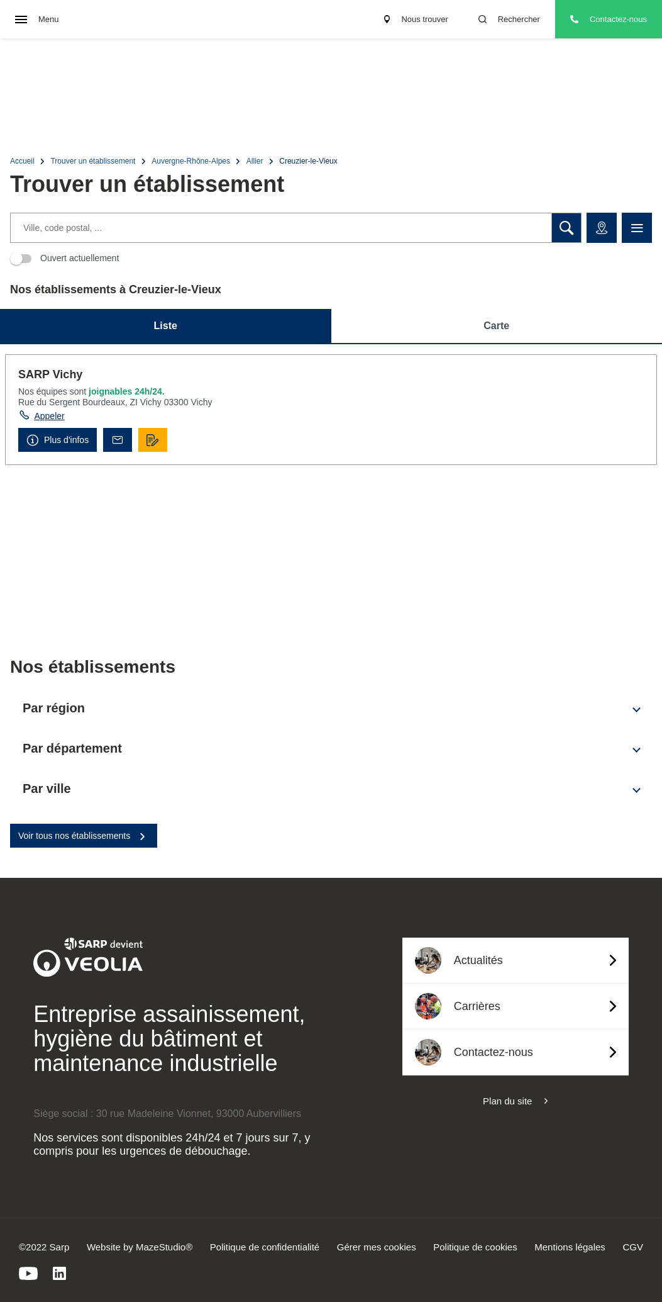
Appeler (49, 416)
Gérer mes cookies (376, 1247)
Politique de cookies (475, 1247)
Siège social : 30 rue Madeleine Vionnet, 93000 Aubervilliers (167, 1113)
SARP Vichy (50, 374)
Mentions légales (569, 1247)
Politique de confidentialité (264, 1247)
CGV (632, 1247)
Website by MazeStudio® (139, 1247)
